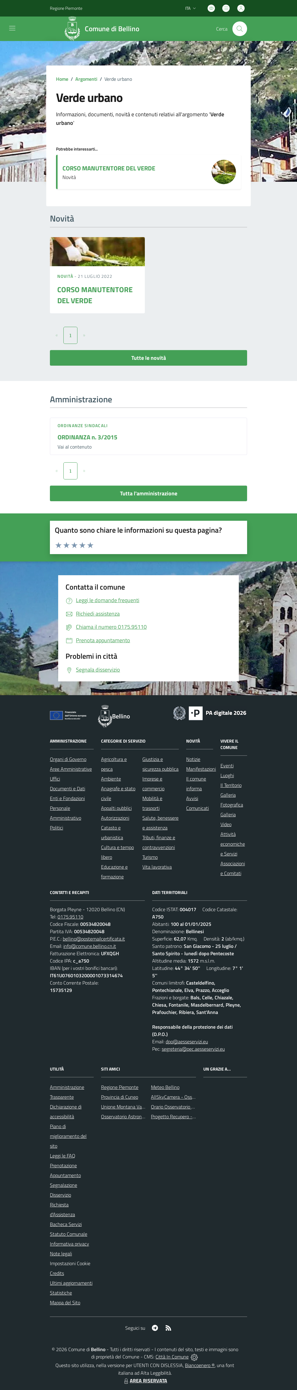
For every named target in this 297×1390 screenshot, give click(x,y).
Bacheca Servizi (66, 1224)
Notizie (193, 759)
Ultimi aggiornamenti (71, 1283)
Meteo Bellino (165, 1087)
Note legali (61, 1253)
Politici (56, 827)
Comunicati (197, 808)
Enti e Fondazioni (67, 798)
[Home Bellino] (103, 28)
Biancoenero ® (200, 1365)
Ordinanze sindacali (83, 425)
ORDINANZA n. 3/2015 (87, 437)
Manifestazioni (201, 769)
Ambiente (111, 778)
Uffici (55, 778)
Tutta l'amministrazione (148, 493)
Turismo (150, 857)
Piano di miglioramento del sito (68, 1136)
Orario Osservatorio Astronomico (184, 1106)
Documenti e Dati (67, 788)
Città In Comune (172, 1356)
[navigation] (12, 28)
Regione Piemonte (119, 1087)
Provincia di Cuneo (119, 1097)
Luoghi (227, 775)
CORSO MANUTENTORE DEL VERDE (108, 168)
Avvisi (192, 798)
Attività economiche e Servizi (232, 843)
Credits (57, 1273)
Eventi (227, 765)
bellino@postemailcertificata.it (94, 938)
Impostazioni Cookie (70, 1263)
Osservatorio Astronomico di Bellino (137, 1116)
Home (62, 79)
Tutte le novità (148, 358)
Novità (65, 276)
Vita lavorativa (157, 866)
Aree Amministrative (71, 769)
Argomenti (86, 79)
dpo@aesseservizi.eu (187, 1041)
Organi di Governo (68, 759)
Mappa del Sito (65, 1302)
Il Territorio (231, 785)
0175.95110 (70, 916)
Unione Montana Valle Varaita (131, 1106)
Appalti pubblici (116, 808)
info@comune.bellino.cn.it (89, 946)
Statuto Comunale (68, 1234)
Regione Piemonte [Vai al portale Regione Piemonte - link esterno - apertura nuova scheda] (66, 8)
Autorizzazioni (115, 818)
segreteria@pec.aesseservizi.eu (193, 1049)
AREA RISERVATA (144, 1380)
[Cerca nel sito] (239, 28)
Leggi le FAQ (62, 1155)
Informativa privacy (69, 1243)
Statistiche (61, 1292)
